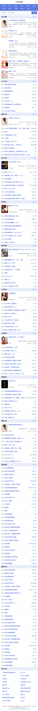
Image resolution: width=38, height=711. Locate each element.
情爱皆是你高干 (13, 51)
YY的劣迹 (34, 91)
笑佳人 (35, 84)
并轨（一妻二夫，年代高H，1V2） (15, 373)
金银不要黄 (34, 131)
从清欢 (35, 226)
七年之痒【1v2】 (10, 458)
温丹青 (35, 451)
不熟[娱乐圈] (8, 514)
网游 (22, 8)
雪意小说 (4, 685)
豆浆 (35, 273)
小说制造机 (12, 299)
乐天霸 (35, 441)
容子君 (35, 216)
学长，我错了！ (9, 501)
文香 (10, 343)
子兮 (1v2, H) (8, 276)
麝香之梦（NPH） (14, 205)
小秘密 (7, 138)
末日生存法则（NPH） (15, 162)
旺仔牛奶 (34, 101)
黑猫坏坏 (34, 94)
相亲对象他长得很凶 (10, 84)
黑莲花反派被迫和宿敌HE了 (13, 491)
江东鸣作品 (23, 678)
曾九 (35, 404)
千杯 (35, 517)
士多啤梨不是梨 (32, 543)
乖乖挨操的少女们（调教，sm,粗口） (15, 397)
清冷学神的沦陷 (9, 219)
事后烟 (35, 222)
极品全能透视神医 (10, 517)
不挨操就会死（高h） (11, 135)
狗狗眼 (7, 507)
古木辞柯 (34, 530)
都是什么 (22, 694)
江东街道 (4, 678)
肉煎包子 (34, 195)
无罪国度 (11, 77)
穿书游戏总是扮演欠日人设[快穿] (14, 185)
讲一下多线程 (5, 694)
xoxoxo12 (34, 310)
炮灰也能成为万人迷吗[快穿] (13, 104)
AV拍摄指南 (12, 293)
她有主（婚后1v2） (10, 242)
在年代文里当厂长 (10, 497)
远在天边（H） (13, 381)
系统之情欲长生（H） (11, 307)
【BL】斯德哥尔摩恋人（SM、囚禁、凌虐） (17, 128)
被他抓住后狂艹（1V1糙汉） (13, 269)
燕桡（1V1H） (13, 71)
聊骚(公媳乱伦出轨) (10, 229)
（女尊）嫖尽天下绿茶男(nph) (13, 441)
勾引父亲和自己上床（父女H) (13, 235)
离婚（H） (8, 279)
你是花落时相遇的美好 (11, 487)
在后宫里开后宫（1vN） (12, 326)
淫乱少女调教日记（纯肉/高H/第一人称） (16, 151)
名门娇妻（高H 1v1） (11, 350)
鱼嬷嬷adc (11, 67)
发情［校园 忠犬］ (10, 417)
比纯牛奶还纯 (33, 276)
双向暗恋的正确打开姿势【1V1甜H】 (15, 198)
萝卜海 (35, 524)
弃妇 (35, 354)
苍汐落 (35, 178)
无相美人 (34, 367)
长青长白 (34, 411)
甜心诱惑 (7, 543)
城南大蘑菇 (34, 144)
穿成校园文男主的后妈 (11, 556)
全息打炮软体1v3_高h (11, 347)
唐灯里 (35, 507)
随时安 (35, 547)
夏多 (35, 445)
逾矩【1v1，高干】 (10, 263)
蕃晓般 (35, 494)
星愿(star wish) (33, 487)
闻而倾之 (7, 547)
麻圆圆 (35, 316)
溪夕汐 (35, 175)
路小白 (35, 468)
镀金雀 (7, 97)
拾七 (35, 347)
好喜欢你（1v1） (13, 30)
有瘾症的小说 (5, 688)
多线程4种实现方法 (25, 691)
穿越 (16, 8)
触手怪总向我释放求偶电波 (12, 527)
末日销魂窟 (8, 178)
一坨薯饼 (11, 168)
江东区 (4, 675)
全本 (28, 8)
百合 (22, 6)
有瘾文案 (22, 685)
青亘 (35, 148)
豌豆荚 (35, 407)
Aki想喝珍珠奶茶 (13, 212)
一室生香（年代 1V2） (11, 141)
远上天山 (34, 550)
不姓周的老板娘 (32, 138)
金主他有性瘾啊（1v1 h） (12, 222)
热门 (10, 6)
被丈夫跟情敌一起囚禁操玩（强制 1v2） (16, 310)
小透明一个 (34, 235)
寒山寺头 (34, 458)
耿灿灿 (35, 520)
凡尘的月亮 (34, 259)
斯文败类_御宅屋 (9, 357)
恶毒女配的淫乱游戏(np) (16, 424)
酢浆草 (35, 391)
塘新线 (35, 527)
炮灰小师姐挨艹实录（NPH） (13, 330)
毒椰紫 (35, 370)
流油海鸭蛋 (34, 128)
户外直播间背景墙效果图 (8, 672)
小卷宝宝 (34, 135)
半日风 (35, 104)
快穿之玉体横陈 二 (10, 148)
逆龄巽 (35, 326)
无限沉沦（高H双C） (15, 118)
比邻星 (35, 266)
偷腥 (6, 273)
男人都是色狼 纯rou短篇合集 (17, 20)
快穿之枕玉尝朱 (9, 435)
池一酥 (35, 282)
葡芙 (35, 373)
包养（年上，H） (10, 172)
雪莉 (35, 417)
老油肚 (35, 313)
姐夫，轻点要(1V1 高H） (12, 286)
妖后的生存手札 (9, 481)
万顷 (35, 533)
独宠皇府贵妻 (8, 665)
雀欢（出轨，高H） (10, 445)
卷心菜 (35, 320)
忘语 (35, 111)
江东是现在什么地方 (25, 682)
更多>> (35, 17)
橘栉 (35, 491)
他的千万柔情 (8, 478)
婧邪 (35, 665)
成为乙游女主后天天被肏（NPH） (14, 182)
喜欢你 (10, 36)
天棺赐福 (7, 494)
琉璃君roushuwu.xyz (14, 124)
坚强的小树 (34, 560)
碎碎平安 (34, 141)
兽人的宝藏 (8, 239)
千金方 (22, 700)
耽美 (28, 6)
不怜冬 (35, 303)
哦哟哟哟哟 (34, 481)
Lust (35, 401)
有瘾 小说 (4, 691)
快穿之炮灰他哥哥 (10, 471)
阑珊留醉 (34, 537)
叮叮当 (35, 188)
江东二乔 (22, 672)
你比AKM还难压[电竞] (11, 530)
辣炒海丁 (34, 219)
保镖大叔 (7, 94)
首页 (3, 6)
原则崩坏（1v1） (13, 40)
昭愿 (35, 242)
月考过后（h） (9, 101)
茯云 (35, 307)
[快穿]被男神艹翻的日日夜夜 (13, 195)
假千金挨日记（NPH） (11, 414)
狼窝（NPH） (9, 316)
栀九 (35, 182)
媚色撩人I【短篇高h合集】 (12, 367)
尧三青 (35, 553)
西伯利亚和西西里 (32, 397)
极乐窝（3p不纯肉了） (11, 313)
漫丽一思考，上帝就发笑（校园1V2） (19, 61)
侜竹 (35, 151)
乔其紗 (35, 477)
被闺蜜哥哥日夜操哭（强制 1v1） (14, 438)
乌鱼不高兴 (12, 47)
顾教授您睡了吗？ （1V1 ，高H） (14, 259)
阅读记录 (35, 2)
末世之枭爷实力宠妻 (10, 537)
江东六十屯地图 (24, 675)
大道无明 (7, 504)
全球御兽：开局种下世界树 (12, 484)
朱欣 (35, 357)
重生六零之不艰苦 (10, 323)
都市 (34, 6)
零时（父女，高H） (10, 188)
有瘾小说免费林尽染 (25, 688)
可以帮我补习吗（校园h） (12, 320)
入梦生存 (22, 697)
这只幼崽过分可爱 (10, 524)
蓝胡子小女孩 (33, 172)
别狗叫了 (34, 97)
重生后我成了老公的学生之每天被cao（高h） (18, 154)
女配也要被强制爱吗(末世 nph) (13, 391)
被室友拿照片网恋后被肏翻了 (13, 226)
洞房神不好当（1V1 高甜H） (17, 337)
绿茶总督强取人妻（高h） (12, 216)
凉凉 (35, 229)
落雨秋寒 (34, 474)
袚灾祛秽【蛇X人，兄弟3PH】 (13, 145)
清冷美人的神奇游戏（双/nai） (13, 364)
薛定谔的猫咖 (33, 185)
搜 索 (34, 12)
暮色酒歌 (34, 350)
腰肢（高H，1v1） (10, 354)
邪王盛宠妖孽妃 (9, 468)
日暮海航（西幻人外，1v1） (13, 411)
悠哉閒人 (34, 563)
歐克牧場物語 (8, 563)
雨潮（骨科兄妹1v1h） (11, 401)
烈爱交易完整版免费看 (8, 697)
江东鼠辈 (4, 682)
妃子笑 (10, 255)
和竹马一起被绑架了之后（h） (13, 461)
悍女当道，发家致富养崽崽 (12, 533)
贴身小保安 (8, 88)
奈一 (35, 154)
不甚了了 (34, 107)
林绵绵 (35, 556)
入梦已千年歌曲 (6, 700)
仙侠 (10, 8)
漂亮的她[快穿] (9, 520)
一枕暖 (35, 239)
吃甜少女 (34, 198)
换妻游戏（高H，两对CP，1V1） (14, 175)
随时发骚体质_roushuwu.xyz (13, 232)
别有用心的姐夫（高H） (12, 451)
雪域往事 (7, 404)
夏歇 (6, 510)
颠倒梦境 (34, 461)
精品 (16, 6)
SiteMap (24, 708)
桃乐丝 (35, 448)
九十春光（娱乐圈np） (11, 303)
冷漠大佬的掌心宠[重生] (11, 540)
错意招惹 (7, 553)
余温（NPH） (9, 407)
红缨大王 (11, 26)
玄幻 (3, 8)
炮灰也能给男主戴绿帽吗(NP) (13, 370)
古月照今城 (34, 504)
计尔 (35, 510)
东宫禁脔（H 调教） (10, 266)
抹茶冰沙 (34, 364)
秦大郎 (35, 88)
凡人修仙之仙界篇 (10, 111)
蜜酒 (35, 330)
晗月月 (35, 540)
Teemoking (11, 57)
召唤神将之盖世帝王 (10, 560)
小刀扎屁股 (34, 269)
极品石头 (34, 484)
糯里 (35, 514)
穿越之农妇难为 (9, 474)
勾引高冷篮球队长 (10, 192)
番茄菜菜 (34, 497)
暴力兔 (35, 501)
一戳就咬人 (34, 192)
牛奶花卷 (34, 323)
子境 (35, 279)
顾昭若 (10, 431)
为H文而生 (11, 387)
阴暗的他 (7, 107)
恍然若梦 (34, 232)
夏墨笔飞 (34, 471)
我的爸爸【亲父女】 (10, 283)
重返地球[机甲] (9, 91)
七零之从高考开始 (10, 550)
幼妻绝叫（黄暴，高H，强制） (13, 448)
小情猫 (35, 286)
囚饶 (6, 131)
